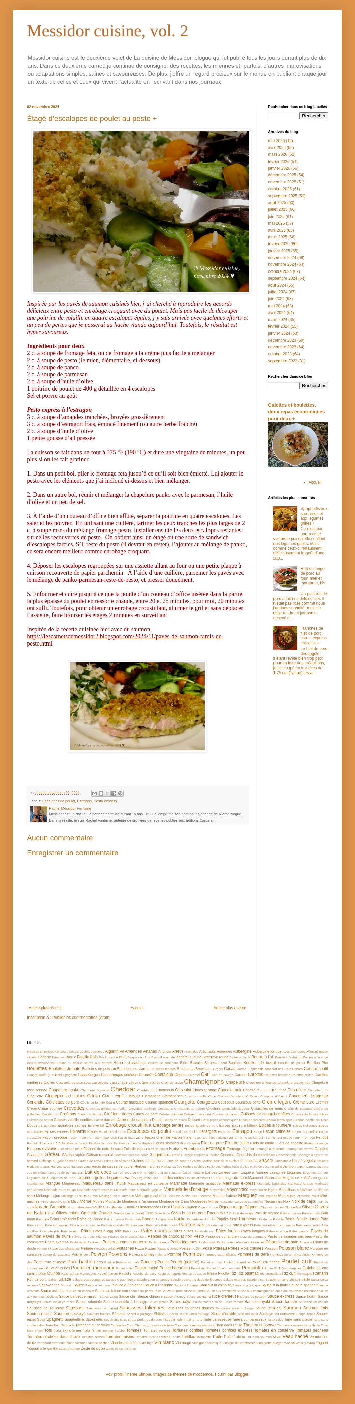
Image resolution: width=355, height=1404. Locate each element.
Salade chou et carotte (153, 1279)
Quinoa (53, 1273)
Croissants (165, 1108)
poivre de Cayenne (57, 1254)
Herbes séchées (194, 1166)
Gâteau (52, 1154)
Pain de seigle (243, 1213)
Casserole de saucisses (73, 1082)
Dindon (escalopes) (280, 1120)
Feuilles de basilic (75, 1143)
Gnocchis (227, 1155)
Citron (93, 1095)
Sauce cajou (109, 1296)
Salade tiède (299, 1279)
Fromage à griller (240, 1149)
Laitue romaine (193, 1172)
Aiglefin (111, 1051)
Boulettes (37, 1068)
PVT (277, 1268)
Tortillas (188, 1336)
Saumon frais (315, 1308)
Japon (301, 1166)
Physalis (306, 1242)
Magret (288, 1178)
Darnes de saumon (133, 1119)
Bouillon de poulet (291, 1063)
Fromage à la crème (269, 1149)
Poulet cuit (296, 1261)
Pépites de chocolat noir (170, 1236)
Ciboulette (35, 1096)
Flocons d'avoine (42, 1148)
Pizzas (150, 1248)
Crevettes (74, 1108)
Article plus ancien (230, 1008)
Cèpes (133, 1082)
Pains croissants (63, 1219)
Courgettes (207, 1102)
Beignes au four (139, 1057)
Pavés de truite (57, 1236)
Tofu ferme (92, 1330)
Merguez (247, 1195)
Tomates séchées (312, 1330)
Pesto (199, 1236)
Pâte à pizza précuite (85, 1225)
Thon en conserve (259, 1325)
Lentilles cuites (172, 1178)
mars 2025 (277, 237)
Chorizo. (263, 1090)
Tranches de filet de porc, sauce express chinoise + (314, 635)
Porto (98, 1262)
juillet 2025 (277, 209)
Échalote (50, 1125)
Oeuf (166, 1207)
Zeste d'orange (69, 1348)
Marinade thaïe (125, 1190)
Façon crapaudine (305, 1132)
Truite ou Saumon (259, 1337)
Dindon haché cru (307, 1120)
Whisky (301, 1343)
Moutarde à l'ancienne (140, 1201)
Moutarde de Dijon (174, 1201)
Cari (205, 1074)
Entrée (189, 1125)
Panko (179, 1218)
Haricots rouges (38, 1166)
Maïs (298, 1178)
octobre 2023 (280, 354)
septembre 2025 (282, 196)
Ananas (150, 1051)
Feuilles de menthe (127, 1143)
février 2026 (278, 161)
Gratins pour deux (215, 1161)
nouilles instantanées (144, 1207)
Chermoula (165, 1090)
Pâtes (86, 1231)
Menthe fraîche (225, 1196)
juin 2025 (276, 216)
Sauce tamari (233, 1302)
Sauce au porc (172, 1291)
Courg (110, 1102)
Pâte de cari (191, 1224)
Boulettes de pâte (64, 1068)
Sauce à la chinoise (215, 1285)
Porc (38, 1262)
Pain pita (42, 1219)
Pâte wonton (70, 1231)
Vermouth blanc (63, 1343)
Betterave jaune (188, 1057)
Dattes (157, 1120)
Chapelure (235, 1082)
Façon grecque (54, 1137)
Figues (147, 1143)
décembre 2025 (282, 175)
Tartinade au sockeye (92, 1325)
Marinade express (238, 1183)
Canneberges (89, 1074)
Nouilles (98, 1207)
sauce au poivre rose (146, 1291)
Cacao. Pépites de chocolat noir (260, 1069)
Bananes (58, 1057)
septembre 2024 (282, 278)
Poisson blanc (294, 1248)
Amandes (133, 1051)
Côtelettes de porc (62, 1102)
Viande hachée (98, 1343)
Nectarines (273, 1201)
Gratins (195, 1161)
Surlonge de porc (149, 1319)
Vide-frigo (146, 1343)
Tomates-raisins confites (152, 1337)
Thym (39, 1331)
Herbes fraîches (147, 1166)
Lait (80, 1172)
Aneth (177, 1051)
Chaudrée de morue (94, 1090)
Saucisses (75, 1308)
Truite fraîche (234, 1337)
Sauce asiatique (54, 1291)
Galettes (321, 1149)
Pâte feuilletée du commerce (274, 1225)
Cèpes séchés (149, 1082)
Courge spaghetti (159, 1102)
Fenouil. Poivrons (39, 1143)
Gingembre (159, 1154)
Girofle (175, 1155)
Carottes (255, 1074)
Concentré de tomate (308, 1096)
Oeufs (177, 1206)
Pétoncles (257, 1242)
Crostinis (213, 1108)
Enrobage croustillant (128, 1125)
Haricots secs (60, 1166)
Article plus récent (45, 1008)
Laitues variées (217, 1172)
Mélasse (174, 1196)
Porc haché (79, 1261)
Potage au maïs (127, 1262)
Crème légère (277, 1102)
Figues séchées (166, 1143)
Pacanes (215, 1213)
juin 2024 (276, 298)
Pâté (324, 1219)
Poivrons (118, 1254)
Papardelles (195, 1219)
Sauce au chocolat (80, 1291)
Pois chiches (252, 1248)
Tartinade (67, 1325)
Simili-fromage (199, 1314)
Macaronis (272, 1178)
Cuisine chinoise (171, 1114)
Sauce (78, 1285)
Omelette (89, 1213)
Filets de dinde (262, 1143)
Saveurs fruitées (98, 1314)
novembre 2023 (282, 347)
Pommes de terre (253, 1254)
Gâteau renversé (100, 1155)
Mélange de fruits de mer (79, 1196)
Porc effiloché (54, 1262)
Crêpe (32, 1108)
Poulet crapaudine (236, 1262)
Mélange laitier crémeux (116, 1196)
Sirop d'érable (223, 1313)
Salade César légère (121, 1279)
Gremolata (248, 1160)
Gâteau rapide (73, 1155)
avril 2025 (277, 230)
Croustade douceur (236, 1108)
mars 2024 (277, 319)
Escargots (208, 1131)
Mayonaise (217, 1190)
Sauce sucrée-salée (207, 1302)
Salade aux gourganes (88, 1279)
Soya (41, 1319)
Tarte (198, 1319)
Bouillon (234, 1063)
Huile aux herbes (219, 1166)
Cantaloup (164, 1074)
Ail (122, 1051)
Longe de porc (235, 1178)
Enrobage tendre (168, 1125)
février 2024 (278, 326)
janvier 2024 (279, 333)
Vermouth (44, 1343)
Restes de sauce (194, 1274)
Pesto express (105, 801)
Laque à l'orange (254, 1172)
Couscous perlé (248, 1102)
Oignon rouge (208, 1207)
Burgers (217, 1069)
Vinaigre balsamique (206, 1343)
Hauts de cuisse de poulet (112, 1166)
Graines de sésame (116, 1161)
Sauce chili (127, 1296)
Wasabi (289, 1343)
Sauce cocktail (196, 1296)
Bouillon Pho (317, 1063)
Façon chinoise (276, 1131)
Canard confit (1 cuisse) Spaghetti (52, 1075)
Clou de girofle (195, 1096)
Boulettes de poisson (99, 1069)
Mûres (213, 1201)
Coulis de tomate (92, 1102)
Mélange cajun (48, 1196)
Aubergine (242, 1051)
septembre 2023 (282, 361)
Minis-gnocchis (51, 1201)
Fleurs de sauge (316, 1143)
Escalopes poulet (185, 1132)
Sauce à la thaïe (274, 1285)
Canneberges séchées (119, 1074)
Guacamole (283, 1161)
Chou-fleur (296, 1090)
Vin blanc (164, 1342)
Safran (52, 1279)
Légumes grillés (91, 1177)
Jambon (289, 1166)
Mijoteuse (304, 1196)
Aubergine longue (267, 1051)
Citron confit (113, 1096)
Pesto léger (78, 1242)
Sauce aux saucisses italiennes (295, 1291)
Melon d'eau (190, 1196)
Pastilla (278, 1219)
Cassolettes (100, 1082)
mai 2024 (276, 306)
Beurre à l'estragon (288, 1057)
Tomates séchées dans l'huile (53, 1336)
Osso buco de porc (188, 1213)
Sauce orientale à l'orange (125, 1302)
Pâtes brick (131, 1231)
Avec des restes (294, 1051)
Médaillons (287, 1189)
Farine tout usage (279, 1137)
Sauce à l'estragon (98, 1285)
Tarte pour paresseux (249, 1319)
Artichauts (207, 1051)
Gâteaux (121, 1155)
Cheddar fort (146, 1090)
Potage (109, 1262)
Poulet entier (125, 1268)
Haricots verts (81, 1166)
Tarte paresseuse (217, 1319)
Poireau (220, 1248)
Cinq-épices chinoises (65, 1096)
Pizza (139, 1248)
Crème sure (303, 1102)
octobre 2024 (280, 271)
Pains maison (114, 1219)
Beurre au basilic (69, 1063)
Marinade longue (300, 1183)
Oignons (252, 1207)
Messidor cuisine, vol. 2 (107, 30)
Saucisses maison (229, 1308)
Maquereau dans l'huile (104, 1183)
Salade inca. (255, 1279)
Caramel (194, 1075)
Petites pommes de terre (124, 1242)
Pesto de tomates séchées (290, 1236)
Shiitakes (161, 1314)
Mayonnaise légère (263, 1190)
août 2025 (277, 202)
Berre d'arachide (163, 1057)
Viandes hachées (124, 1343)
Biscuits (196, 1063)
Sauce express (280, 1296)
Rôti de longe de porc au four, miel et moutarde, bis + (313, 578)
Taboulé (169, 1319)
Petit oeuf (94, 1242)
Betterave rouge (215, 1057)
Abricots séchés (78, 1051)
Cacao (230, 1068)
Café (287, 1069)
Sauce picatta (159, 1302)
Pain (227, 1213)
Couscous (226, 1102)
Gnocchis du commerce (255, 1155)
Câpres (180, 1074)
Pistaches (125, 1248)
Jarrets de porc (317, 1166)
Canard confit (316, 1068)
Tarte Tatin (52, 1325)
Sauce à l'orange (186, 1285)
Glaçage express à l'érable (200, 1155)
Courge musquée (130, 1102)
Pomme (174, 1254)
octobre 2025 (280, 189)
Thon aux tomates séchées (154, 1325)
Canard (297, 1069)
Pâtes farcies (228, 1231)
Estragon (84, 801)
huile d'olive (240, 1166)
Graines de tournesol (148, 1160)
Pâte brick (153, 1225)
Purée (269, 1268)
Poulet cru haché (265, 1262)
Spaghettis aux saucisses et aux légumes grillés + (314, 515)
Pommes (192, 1254)
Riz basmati (248, 1273)
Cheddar (122, 1089)
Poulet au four (211, 1262)
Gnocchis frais (286, 1155)
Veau (277, 1337)
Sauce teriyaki (257, 1301)
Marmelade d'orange (185, 1189)
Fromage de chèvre (299, 1149)
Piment (42, 1248)
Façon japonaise (105, 1137)
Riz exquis (304, 1274)
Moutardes (198, 1201)
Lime (217, 1178)
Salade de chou (181, 1279)
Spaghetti (55, 1319)
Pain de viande (267, 1213)
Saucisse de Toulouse (45, 1308)
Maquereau (71, 1183)
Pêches (101, 1236)
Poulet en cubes (57, 1268)
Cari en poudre (222, 1075)
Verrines (81, 1343)
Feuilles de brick (100, 1143)
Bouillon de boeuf (259, 1062)
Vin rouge (183, 1343)
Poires (233, 1248)
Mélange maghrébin (151, 1196)
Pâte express (242, 1225)
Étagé (258, 1132)
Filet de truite (237, 1143)
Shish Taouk (179, 1314)
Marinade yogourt (149, 1190)
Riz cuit (289, 1273)
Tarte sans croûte (298, 1319)
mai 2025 (276, 223)
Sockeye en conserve (277, 1314)
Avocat (312, 1051)
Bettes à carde (239, 1057)
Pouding (148, 1262)
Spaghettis (94, 1319)
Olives (307, 1207)
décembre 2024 (282, 257)
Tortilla (176, 1337)
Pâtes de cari (205, 1231)
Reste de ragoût (169, 1274)
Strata (132, 1319)
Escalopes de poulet (58, 801)
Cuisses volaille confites (73, 1120)
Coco (212, 1096)
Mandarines (35, 1183)
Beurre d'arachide (130, 1062)
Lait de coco (98, 1172)
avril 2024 (277, 312)
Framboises (194, 1148)
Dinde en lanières (251, 1120)
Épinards (78, 1131)
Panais (148, 1218)
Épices (224, 1125)
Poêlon (197, 1248)
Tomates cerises (156, 1330)
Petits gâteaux (159, 1242)
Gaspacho (35, 1155)
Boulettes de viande (133, 1069)
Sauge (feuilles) (268, 1308)
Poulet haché (146, 1268)
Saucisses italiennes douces (190, 1308)
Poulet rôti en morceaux (223, 1268)
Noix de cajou (304, 1201)
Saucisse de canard (313, 1302)
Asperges (224, 1051)
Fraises (175, 1148)
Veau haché (295, 1336)
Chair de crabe (172, 1082)
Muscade (226, 1201)
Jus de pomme (66, 1172)
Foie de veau (134, 1149)
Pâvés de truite (83, 1236)
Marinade (178, 1183)
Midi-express (268, 1196)
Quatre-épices (291, 1268)
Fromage (215, 1148)
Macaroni (255, 1178)
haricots (322, 1161)
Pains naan (133, 1219)
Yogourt (322, 1343)
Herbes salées (171, 1166)
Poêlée (185, 1248)
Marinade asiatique (205, 1183)
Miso (75, 1201)
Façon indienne (80, 1137)
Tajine (190, 1319)
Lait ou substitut (169, 1172)
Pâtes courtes (156, 1230)
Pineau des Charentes (64, 1248)
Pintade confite (105, 1248)
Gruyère (266, 1160)
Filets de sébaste (289, 1143)
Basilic (71, 1057)
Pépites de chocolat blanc (127, 1236)
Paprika (210, 1219)
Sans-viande (49, 1285)
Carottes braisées (277, 1075)
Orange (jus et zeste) (129, 1213)
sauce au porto (194, 1291)
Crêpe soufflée (50, 1108)
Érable (92, 1131)
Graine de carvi (89, 1161)
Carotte (241, 1074)
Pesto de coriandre (221, 1236)
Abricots (60, 1051)
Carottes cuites (302, 1075)
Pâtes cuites (183, 1231)
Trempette (203, 1337)
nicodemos (203, 1374)
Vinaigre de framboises (238, 1343)
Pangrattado (164, 1219)
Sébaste (118, 1314)
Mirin (66, 1201)
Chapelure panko (64, 1090)
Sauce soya (180, 1301)
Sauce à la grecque (246, 1285)
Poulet (163, 1262)
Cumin (98, 1120)
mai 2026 (276, 140)
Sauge (249, 1308)
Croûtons (68, 1114)
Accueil (137, 1008)
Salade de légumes (208, 1279)
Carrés (49, 1082)
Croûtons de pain (90, 1114)
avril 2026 (277, 147)
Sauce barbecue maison (79, 1296)
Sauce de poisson (253, 1296)
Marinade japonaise (271, 1183)
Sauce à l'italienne (158, 1285)
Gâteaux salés (138, 1155)
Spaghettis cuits (115, 1319)
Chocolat (183, 1090)
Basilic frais (87, 1057)
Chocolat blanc (204, 1090)
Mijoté (291, 1196)
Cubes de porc (145, 1114)
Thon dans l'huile (228, 1325)
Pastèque (265, 1219)
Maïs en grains (315, 1178)
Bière (184, 1063)
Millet (315, 1196)
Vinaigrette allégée (269, 1343)
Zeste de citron (93, 1348)
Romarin (320, 1273)
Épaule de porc (207, 1125)
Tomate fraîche (114, 1331)
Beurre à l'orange (315, 1057)
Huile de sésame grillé (266, 1166)
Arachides (191, 1051)
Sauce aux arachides (221, 1291)
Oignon (191, 1207)
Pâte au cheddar (113, 1225)
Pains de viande (90, 1219)
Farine (231, 1137)
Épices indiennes (304, 1125)
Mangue (52, 1183)
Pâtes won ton (277, 1231)
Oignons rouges (272, 1207)
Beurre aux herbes (98, 1063)
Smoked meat (248, 1314)
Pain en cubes (290, 1213)
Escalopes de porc (112, 1132)
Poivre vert (80, 1254)
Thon (130, 1325)
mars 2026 (277, 154)
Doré (324, 1120)
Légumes (294, 1172)
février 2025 (278, 243)
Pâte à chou (35, 1225)
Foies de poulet (157, 1149)
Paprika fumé (227, 1219)
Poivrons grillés (141, 1254)
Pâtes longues (253, 1231)
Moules (98, 1201)
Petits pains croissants (233, 1242)
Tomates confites (187, 1330)
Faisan (221, 1137)
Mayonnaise (237, 1189)
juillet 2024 (277, 292)
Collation (252, 1096)
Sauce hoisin (305, 1296)
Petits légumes (183, 1242)
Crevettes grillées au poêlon (106, 1108)
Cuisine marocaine (197, 1114)
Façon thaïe (181, 1137)
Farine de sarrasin (251, 1137)
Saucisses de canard (102, 1308)
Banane (44, 1057)
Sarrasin (67, 1285)
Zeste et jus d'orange (121, 1348)
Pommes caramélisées (219, 1254)
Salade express (234, 1279)
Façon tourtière (204, 1137)
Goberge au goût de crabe (58, 1161)
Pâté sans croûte (308, 1225)
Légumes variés (121, 1177)
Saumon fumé (40, 1313)
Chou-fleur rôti (318, 1090)
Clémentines (172, 1096)
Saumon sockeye (69, 1313)
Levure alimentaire (198, 1178)
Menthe (205, 1196)
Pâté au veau (135, 1225)
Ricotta (223, 1273)
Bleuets (210, 1063)
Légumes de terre (62, 1178)
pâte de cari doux (218, 1225)
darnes (109, 1120)
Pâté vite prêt (50, 1231)
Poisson (271, 1248)
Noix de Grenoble (50, 1207)
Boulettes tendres (163, 1069)
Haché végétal (304, 1160)
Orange (105, 1213)
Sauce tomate (284, 1301)
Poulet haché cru (174, 1268)
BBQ (123, 1057)
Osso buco (162, 1213)
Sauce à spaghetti (303, 1285)
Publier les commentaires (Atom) (81, 1017)
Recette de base (145, 1274)
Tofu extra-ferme (67, 1330)
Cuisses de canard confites (265, 1114)
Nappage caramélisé (248, 1201)
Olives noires (67, 1213)
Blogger (241, 1374)
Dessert (194, 1120)
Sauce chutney (174, 1296)
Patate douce (307, 1218)
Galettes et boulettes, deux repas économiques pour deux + (296, 411)
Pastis (289, 1219)
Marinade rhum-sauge (60, 1190)
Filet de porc (212, 1143)
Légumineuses (147, 1178)
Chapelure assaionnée (294, 1082)
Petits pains (206, 1242)
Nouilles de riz (116, 1207)
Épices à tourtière (275, 1125)
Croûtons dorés (118, 1114)
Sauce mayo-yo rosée (58, 1302)
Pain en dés (311, 1213)
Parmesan (248, 1218)
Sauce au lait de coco (112, 1291)
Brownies (202, 1069)
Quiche (308, 1268)
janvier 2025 (279, 251)
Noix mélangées (79, 1207)
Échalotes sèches (72, 1125)
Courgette (184, 1102)
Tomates (133, 1330)
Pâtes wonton (299, 1231)
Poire (207, 1248)
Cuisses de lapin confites (309, 1114)
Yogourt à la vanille (42, 1348)
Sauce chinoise (150, 1296)
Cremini (322, 1102)
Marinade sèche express (95, 1190)
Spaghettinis (75, 1319)
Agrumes (97, 1051)
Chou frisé (277, 1090)
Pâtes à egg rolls (107, 1231)
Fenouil (322, 1137)
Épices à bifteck (244, 1125)
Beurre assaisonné (41, 1063)
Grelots (234, 1161)
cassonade (118, 1082)
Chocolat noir (229, 1090)
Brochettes (185, 1069)
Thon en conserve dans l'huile (298, 1325)
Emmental (96, 1125)
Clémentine (151, 1096)
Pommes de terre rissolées (289, 1254)
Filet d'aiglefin (190, 1143)
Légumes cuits (37, 1178)
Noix (287, 1201)
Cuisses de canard (225, 1114)
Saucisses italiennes (142, 1307)
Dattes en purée (175, 1120)
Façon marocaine (130, 1137)
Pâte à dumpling (57, 1225)
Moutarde (113, 1201)
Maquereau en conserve (148, 1183)
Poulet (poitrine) (184, 1262)
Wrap (311, 1343)
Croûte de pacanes (298, 1108)
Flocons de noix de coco (103, 1149)
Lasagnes (278, 1172)
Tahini (180, 1319)
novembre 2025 (282, 182)
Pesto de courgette (252, 1236)
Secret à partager (139, 1314)
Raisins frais (70, 1274)
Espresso (224, 1132)
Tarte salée (275, 1319)
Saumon (292, 1307)
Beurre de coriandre (163, 1063)
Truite (217, 1336)
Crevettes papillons (143, 1108)
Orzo (149, 1213)
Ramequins (88, 1274)
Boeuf (222, 1063)
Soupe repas (305, 1314)
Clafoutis (133, 1096)
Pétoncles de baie (282, 1242)
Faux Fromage (304, 1137)
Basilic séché (108, 1057)
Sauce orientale (89, 1302)
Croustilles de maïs (267, 1108)
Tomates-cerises (93, 1337)
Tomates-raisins (120, 1336)
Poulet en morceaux (92, 1267)
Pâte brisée (169, 1225)
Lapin (235, 1172)
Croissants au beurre (189, 1108)
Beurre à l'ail (262, 1057)
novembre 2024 (282, 264)
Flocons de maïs (70, 1149)
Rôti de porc (37, 1279)
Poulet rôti (198, 1268)
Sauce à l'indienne (127, 1285)
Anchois (164, 1051)
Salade (65, 1279)
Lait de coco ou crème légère (135, 1172)
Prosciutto (252, 1267)
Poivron (99, 1254)
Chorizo (249, 1090)
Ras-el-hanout (107, 1274)
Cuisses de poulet (40, 1120)
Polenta (160, 1254)
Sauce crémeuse (223, 1296)
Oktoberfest (293, 1207)
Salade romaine (276, 1279)
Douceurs (34, 1125)
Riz (233, 1273)
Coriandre (36, 1102)
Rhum (212, 1273)
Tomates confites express (228, 1330)
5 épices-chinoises (40, 1051)
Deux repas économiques (219, 1120)
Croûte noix (50, 1114)
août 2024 (277, 285)
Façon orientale (157, 1137)
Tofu (48, 1330)
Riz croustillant (270, 1274)
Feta (57, 1143)
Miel (282, 1195)
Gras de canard (178, 1161)
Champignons (204, 1081)
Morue (85, 1201)
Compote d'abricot (273, 1096)
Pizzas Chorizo (167, 1248)
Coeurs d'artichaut (231, 1096)
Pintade (87, 1248)
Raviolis (125, 1273)
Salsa (315, 1279)
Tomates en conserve (274, 1330)
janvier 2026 (279, 168)
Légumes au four (315, 1172)
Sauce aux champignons (254, 1291)
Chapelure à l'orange (261, 1082)
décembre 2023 (282, 340)
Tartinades (118, 1325)
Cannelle (146, 1074)
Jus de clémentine (40, 1172)
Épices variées (57, 1131)
